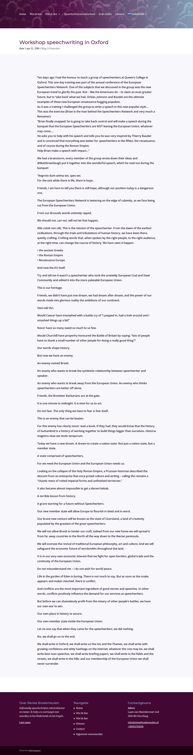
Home (22, 14)
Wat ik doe (51, 14)
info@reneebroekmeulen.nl (143, 722)
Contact (119, 14)
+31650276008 (135, 726)
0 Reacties (54, 48)
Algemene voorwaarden (89, 734)
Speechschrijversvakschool (79, 14)
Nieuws (80, 723)
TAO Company (35, 750)
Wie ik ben (36, 14)
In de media (105, 14)
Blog (43, 48)
